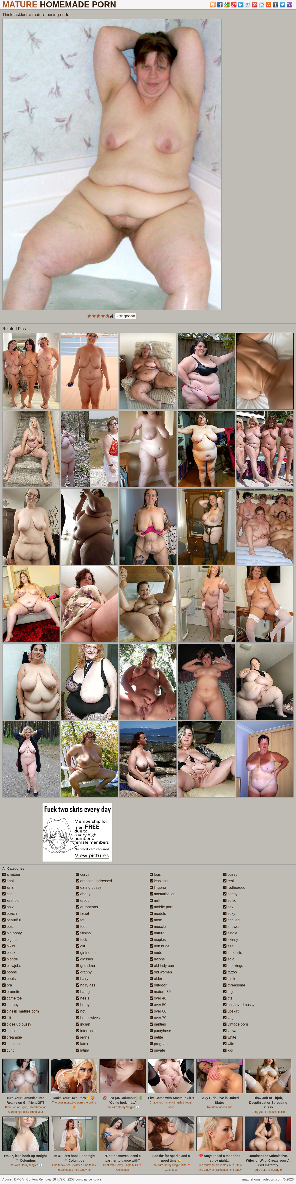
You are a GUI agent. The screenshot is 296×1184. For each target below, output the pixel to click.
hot (81, 1011)
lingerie (158, 887)
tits (227, 998)
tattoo (230, 972)
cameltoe (12, 998)
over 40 (158, 998)
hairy (82, 979)
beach (9, 914)
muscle (158, 927)
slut (228, 946)
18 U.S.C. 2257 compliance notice (77, 1179)
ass (7, 894)
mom (156, 920)
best (8, 927)
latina (82, 1050)
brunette (11, 992)
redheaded (234, 887)
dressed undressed (94, 881)
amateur (11, 874)
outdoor (158, 985)
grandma (85, 966)
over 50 (158, 1005)
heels (82, 998)
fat (80, 920)
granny (84, 972)
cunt (8, 1050)
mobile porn (161, 907)
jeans (82, 1037)
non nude (160, 946)
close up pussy (16, 1024)
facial (82, 914)
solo (228, 959)
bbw (7, 907)
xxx (228, 1050)
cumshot (11, 1044)
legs (155, 874)
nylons (157, 959)
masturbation (163, 894)
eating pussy (88, 887)
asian (9, 887)
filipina (83, 933)
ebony (83, 894)
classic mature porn (20, 1011)
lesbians (159, 881)
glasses (84, 959)
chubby (10, 1005)
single (230, 933)
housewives (88, 1018)
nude (156, 953)
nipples (158, 940)
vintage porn (235, 1024)
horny (83, 1005)
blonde (10, 959)
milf (155, 900)
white (229, 1037)
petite (156, 1037)
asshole (11, 900)
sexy (229, 914)
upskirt (231, 1011)
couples (11, 1031)
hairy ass (85, 985)
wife (228, 1044)
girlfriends (86, 953)
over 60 (158, 1011)
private (157, 1050)
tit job (229, 992)
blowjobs (11, 966)
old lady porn (162, 966)
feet (81, 927)
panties (158, 1024)
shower (231, 927)
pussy (230, 874)
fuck (81, 940)
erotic (83, 900)
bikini (8, 946)
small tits (232, 953)
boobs (9, 972)
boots (9, 979)
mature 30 (160, 992)
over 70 (158, 1018)
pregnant (159, 1044)
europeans (87, 907)
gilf (80, 946)
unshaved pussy (238, 1005)
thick (229, 979)
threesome (234, 985)
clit (6, 1018)
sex (228, 907)
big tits (9, 940)
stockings (233, 966)
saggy (230, 894)
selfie (229, 900)
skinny (230, 940)
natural (157, 933)
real (228, 881)
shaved (231, 920)
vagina (231, 1018)
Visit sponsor (125, 316)
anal (8, 881)
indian (83, 1024)
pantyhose (160, 1031)
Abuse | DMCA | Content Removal (26, 1179)
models (158, 914)
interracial (86, 1031)
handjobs (85, 992)
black (8, 953)
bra (7, 985)
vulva (229, 1031)
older (156, 979)
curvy (82, 874)
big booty (12, 933)
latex (82, 1044)
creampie (12, 1037)
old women (161, 972)
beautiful (11, 920)
